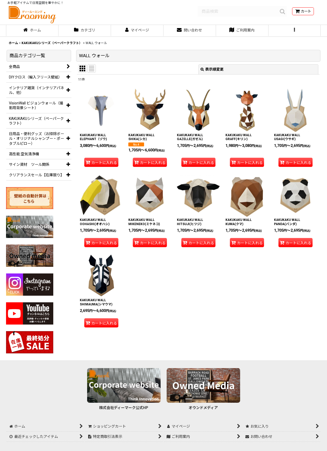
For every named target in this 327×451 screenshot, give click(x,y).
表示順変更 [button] (212, 69)
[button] (294, 30)
